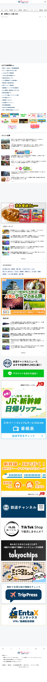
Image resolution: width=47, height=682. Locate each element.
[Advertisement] (23, 29)
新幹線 (39, 271)
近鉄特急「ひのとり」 (7, 100)
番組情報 (41, 10)
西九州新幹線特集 (6, 105)
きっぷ (33, 269)
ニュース (36, 10)
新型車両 (20, 10)
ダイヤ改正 (34, 271)
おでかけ (6, 10)
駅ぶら (15, 10)
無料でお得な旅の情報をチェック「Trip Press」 (13, 659)
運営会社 (9, 665)
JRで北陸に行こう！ (7, 97)
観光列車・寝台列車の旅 (8, 82)
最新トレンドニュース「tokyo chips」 (11, 657)
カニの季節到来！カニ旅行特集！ (10, 80)
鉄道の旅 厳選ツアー (7, 92)
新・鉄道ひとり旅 (6, 269)
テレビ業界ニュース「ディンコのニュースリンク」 (32, 657)
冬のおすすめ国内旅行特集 (8, 107)
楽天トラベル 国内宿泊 (8, 85)
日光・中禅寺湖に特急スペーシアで (10, 110)
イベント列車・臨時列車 (12, 274)
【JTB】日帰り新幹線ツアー (8, 75)
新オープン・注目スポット (8, 271)
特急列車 (13, 269)
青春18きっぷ (26, 10)
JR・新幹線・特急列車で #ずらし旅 (10, 90)
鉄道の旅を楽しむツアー (8, 78)
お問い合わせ (26, 665)
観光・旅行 (18, 269)
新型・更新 (21, 274)
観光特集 (11, 10)
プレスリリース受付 (35, 665)
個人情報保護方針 (16, 665)
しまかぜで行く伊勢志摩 (8, 73)
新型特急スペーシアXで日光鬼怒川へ (10, 87)
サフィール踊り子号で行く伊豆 (9, 70)
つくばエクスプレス (26, 269)
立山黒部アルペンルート (8, 102)
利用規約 (4, 665)
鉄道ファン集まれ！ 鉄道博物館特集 (10, 68)
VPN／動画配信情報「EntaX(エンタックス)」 (12, 661)
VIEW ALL (23, 259)
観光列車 (4, 274)
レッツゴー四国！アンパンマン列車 (10, 95)
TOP (2, 10)
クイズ (31, 10)
